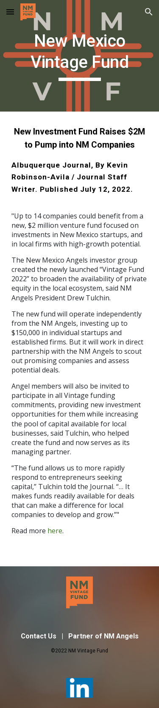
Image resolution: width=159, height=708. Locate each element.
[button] (10, 11)
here (54, 530)
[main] (79, 55)
